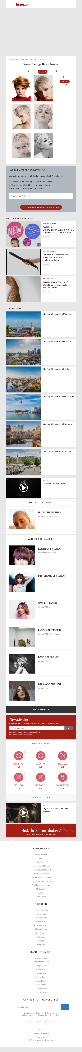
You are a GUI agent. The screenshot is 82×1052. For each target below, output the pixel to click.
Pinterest (46, 1022)
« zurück (28, 71)
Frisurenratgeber (41, 910)
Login (41, 893)
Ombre (41, 941)
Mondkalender (41, 854)
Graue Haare (41, 981)
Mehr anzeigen (41, 797)
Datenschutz (27, 735)
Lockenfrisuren (41, 989)
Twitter (38, 1022)
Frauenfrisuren (41, 918)
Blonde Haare (41, 977)
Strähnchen (41, 973)
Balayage (41, 937)
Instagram (53, 1022)
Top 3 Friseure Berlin (41, 874)
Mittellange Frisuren (41, 962)
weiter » (56, 71)
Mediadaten (41, 889)
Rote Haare (41, 985)
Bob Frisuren (41, 969)
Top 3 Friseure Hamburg (41, 881)
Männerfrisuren (41, 922)
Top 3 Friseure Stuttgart (41, 885)
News (41, 858)
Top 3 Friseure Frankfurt (41, 870)
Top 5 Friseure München (41, 866)
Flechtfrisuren (41, 929)
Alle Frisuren (41, 709)
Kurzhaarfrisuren (41, 958)
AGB (41, 1030)
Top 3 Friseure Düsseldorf (41, 877)
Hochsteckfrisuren (41, 925)
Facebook (30, 1022)
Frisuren (41, 904)
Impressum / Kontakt (41, 1033)
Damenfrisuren (41, 952)
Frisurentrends (41, 914)
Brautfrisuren (41, 933)
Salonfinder (41, 862)
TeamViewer (41, 897)
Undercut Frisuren (41, 992)
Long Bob (41, 945)
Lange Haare (41, 966)
